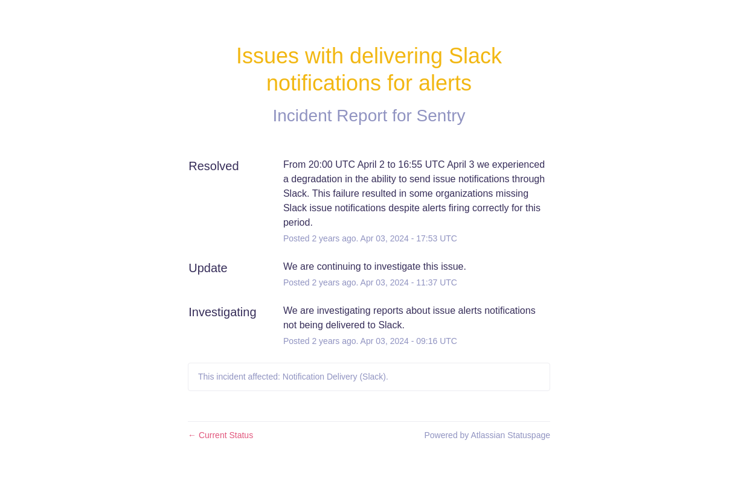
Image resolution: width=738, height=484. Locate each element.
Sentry (441, 115)
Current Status (220, 435)
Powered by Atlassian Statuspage (487, 435)
